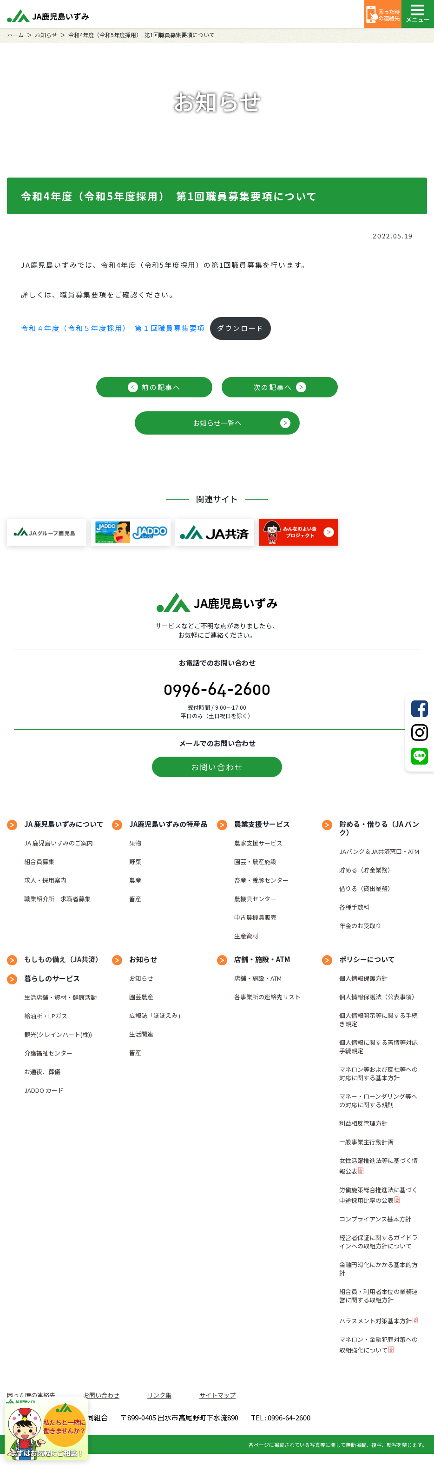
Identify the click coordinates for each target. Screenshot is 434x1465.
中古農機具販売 (255, 917)
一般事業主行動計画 (366, 1141)
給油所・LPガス (45, 1015)
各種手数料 (354, 907)
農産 (135, 880)
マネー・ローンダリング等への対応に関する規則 (378, 1100)
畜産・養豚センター (261, 880)
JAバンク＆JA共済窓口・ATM (379, 851)
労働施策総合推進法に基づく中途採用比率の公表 (378, 1195)
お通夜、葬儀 (42, 1071)
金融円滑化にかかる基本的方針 (378, 1268)
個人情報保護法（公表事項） (378, 996)
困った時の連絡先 (31, 1395)
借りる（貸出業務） (366, 888)
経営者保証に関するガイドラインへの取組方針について (378, 1241)
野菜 (135, 861)
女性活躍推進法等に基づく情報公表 (378, 1165)
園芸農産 (141, 996)
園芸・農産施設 (255, 861)
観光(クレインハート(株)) (58, 1034)
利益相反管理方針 (363, 1123)
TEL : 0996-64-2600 (263, 1432)
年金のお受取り (360, 925)
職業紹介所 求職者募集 (57, 898)
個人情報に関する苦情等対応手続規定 (378, 1046)
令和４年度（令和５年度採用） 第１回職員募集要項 (113, 328)
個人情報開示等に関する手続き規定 (378, 1019)
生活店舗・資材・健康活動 (60, 997)
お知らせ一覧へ (217, 423)
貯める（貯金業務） (366, 869)
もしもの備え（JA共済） (63, 959)
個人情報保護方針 (363, 978)
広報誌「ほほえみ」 (156, 1015)
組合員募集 (39, 861)
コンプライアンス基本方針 (375, 1218)
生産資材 (246, 935)
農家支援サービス (258, 842)
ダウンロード (240, 328)
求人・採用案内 (45, 880)
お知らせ (46, 35)
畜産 (135, 898)
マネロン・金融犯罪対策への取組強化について (378, 1344)
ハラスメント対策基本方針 (375, 1320)
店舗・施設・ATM (258, 978)
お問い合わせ (217, 766)
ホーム (15, 35)
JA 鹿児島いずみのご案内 (58, 842)
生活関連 (141, 1033)
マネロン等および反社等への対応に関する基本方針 (378, 1073)
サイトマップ (217, 1395)
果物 (135, 842)
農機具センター (255, 898)
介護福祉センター (48, 1053)
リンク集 (159, 1395)
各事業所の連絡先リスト (267, 996)
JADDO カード (44, 1090)
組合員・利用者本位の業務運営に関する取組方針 (378, 1295)
